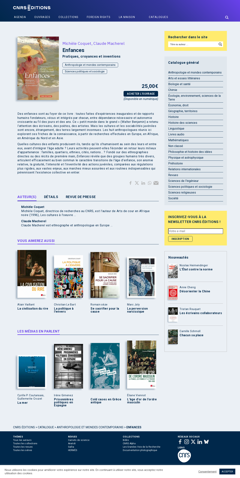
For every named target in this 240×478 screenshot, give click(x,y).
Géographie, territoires (182, 111)
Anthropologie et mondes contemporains (90, 64)
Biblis (126, 440)
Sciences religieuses (182, 192)
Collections (68, 17)
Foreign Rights (99, 17)
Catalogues (158, 17)
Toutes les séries (22, 450)
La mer (22, 402)
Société (173, 198)
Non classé (175, 146)
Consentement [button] (207, 471)
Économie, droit (178, 105)
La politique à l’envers (64, 310)
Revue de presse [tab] (81, 197)
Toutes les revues (23, 447)
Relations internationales (184, 169)
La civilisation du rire (32, 308)
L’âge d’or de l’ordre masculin (142, 401)
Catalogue (46, 427)
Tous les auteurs (22, 440)
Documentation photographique (140, 450)
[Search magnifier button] (227, 17)
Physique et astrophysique (185, 157)
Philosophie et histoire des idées (190, 152)
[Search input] (193, 44)
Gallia (71, 447)
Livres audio (176, 134)
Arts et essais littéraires (184, 78)
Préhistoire (175, 163)
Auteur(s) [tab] (26, 197)
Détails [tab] (51, 197)
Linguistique (176, 128)
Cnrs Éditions (24, 427)
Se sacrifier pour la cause (105, 310)
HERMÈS (72, 450)
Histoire (173, 117)
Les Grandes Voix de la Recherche (141, 447)
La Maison (127, 17)
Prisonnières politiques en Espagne (63, 402)
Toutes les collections (25, 443)
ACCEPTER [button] (227, 471)
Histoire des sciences (182, 123)
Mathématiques (178, 140)
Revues (173, 175)
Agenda (20, 17)
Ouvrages (42, 17)
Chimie (172, 90)
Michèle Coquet (76, 43)
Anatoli (72, 443)
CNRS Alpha (129, 443)
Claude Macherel (108, 43)
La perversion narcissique (137, 310)
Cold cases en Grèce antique (106, 401)
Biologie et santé (179, 84)
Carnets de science (78, 440)
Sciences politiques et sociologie (85, 71)
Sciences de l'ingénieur (183, 181)
